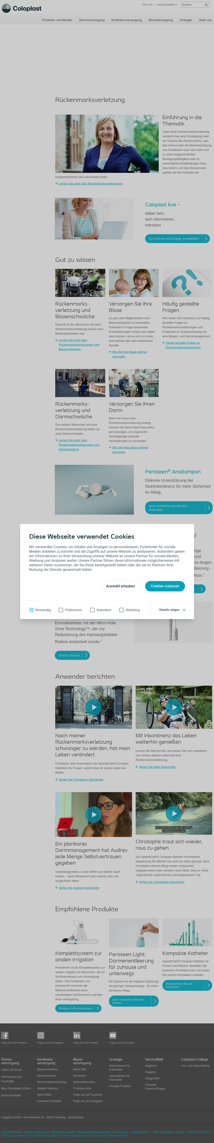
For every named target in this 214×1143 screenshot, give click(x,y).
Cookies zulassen (165, 586)
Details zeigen (169, 610)
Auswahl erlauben (120, 586)
